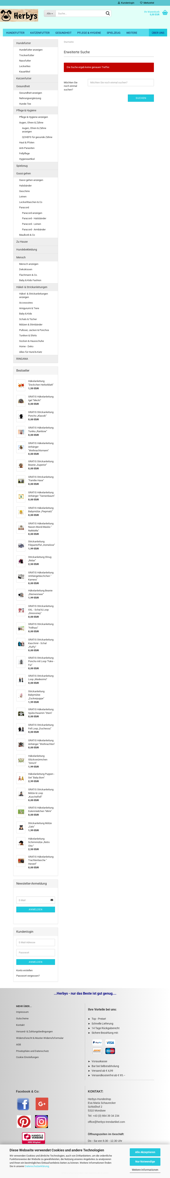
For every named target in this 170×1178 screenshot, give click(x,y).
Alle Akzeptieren (145, 1152)
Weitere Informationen (145, 1169)
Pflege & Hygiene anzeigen (33, 117)
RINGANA (22, 358)
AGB (18, 1044)
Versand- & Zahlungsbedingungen (34, 1031)
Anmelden (36, 909)
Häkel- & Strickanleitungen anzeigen (33, 295)
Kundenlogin (126, 3)
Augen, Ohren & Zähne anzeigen (34, 130)
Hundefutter (15, 32)
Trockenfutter (26, 55)
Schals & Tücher (28, 319)
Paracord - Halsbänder (34, 218)
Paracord (24, 207)
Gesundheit (63, 32)
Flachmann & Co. (28, 274)
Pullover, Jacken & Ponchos (34, 330)
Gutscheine (22, 1018)
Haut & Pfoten (26, 142)
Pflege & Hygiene (89, 32)
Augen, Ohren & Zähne (31, 122)
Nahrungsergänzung (30, 98)
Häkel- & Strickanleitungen (31, 287)
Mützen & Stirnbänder (30, 324)
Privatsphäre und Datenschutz (32, 1051)
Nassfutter (25, 60)
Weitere (131, 32)
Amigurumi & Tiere (29, 308)
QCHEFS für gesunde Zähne (37, 137)
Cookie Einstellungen (27, 1057)
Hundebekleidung (26, 249)
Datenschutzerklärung (37, 1166)
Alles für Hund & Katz (30, 352)
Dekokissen (25, 269)
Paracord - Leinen (31, 223)
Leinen (22, 196)
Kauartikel (24, 71)
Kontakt (20, 1025)
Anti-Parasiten (26, 148)
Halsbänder (25, 185)
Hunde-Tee (25, 103)
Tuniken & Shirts (28, 335)
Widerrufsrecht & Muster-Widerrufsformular (39, 1038)
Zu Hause (22, 241)
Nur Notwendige (145, 1161)
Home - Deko (26, 346)
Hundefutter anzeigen (31, 49)
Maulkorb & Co (27, 234)
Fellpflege (24, 153)
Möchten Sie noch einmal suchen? (70, 86)
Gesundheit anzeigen (30, 92)
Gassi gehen (23, 173)
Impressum (22, 1012)
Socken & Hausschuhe (31, 341)
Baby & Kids (25, 313)
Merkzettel (147, 3)
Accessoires (26, 302)
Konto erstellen (24, 970)
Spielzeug (114, 32)
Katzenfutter (40, 32)
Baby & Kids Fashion (30, 280)
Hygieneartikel (27, 159)
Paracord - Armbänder (34, 229)
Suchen (141, 98)
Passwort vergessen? (28, 975)
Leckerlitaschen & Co (30, 202)
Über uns (158, 32)
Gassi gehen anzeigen (31, 180)
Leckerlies (24, 66)
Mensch (21, 257)
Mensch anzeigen (28, 264)
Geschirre (24, 191)
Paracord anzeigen (32, 213)
